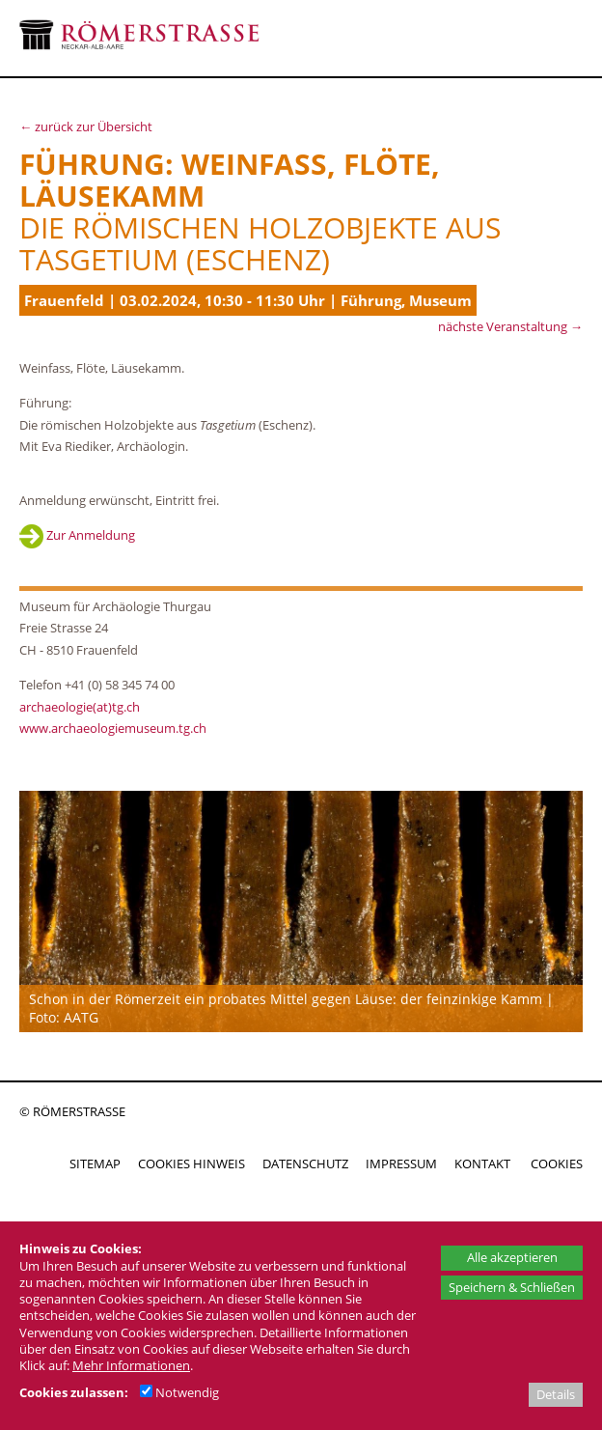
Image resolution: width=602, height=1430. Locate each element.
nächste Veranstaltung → (510, 326)
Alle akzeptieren (512, 1257)
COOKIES (557, 1163)
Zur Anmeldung (77, 535)
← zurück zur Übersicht (85, 126)
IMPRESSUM (401, 1163)
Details (555, 1394)
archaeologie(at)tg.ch (79, 706)
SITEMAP (95, 1163)
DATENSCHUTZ (305, 1163)
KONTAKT (482, 1163)
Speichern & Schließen (512, 1287)
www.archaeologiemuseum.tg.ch (112, 728)
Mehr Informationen (131, 1365)
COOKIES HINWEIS (191, 1163)
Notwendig (179, 1392)
